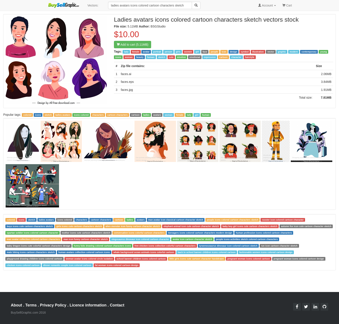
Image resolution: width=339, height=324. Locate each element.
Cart (287, 5)
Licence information (88, 305)
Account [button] (267, 5)
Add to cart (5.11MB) (132, 44)
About (16, 305)
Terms (31, 305)
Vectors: (92, 5)
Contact (117, 305)
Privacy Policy (53, 305)
